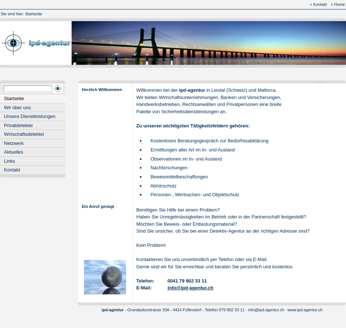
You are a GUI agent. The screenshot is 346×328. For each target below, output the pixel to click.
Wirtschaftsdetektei (24, 134)
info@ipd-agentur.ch (190, 288)
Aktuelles (13, 152)
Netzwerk (14, 143)
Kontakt (12, 170)
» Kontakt (318, 4)
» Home (338, 4)
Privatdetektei (18, 125)
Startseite (33, 14)
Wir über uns (17, 107)
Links (9, 161)
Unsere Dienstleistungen (30, 116)
